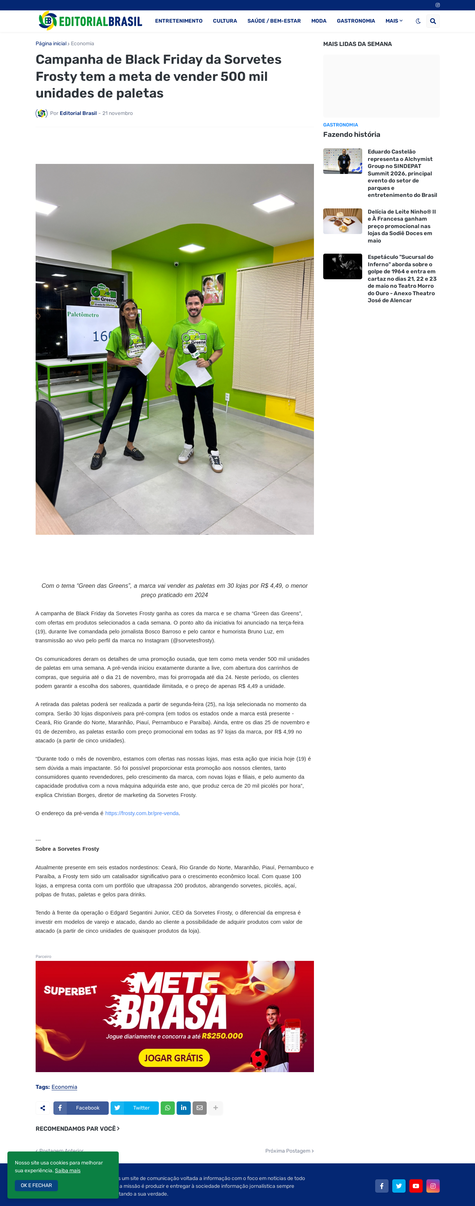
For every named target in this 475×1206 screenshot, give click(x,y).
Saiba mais (68, 1170)
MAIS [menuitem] (392, 21)
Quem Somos (280, 1195)
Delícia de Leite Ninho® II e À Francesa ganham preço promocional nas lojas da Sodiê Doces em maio (402, 226)
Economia (82, 43)
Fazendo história (351, 134)
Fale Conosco (384, 1195)
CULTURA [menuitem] (225, 21)
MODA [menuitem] (319, 21)
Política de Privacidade (332, 1195)
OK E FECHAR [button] (36, 1185)
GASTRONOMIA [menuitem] (356, 21)
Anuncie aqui (424, 1195)
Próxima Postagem (287, 1126)
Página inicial (51, 43)
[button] (418, 21)
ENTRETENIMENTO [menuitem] (179, 21)
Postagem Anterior (61, 1126)
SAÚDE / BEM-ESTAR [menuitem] (274, 21)
